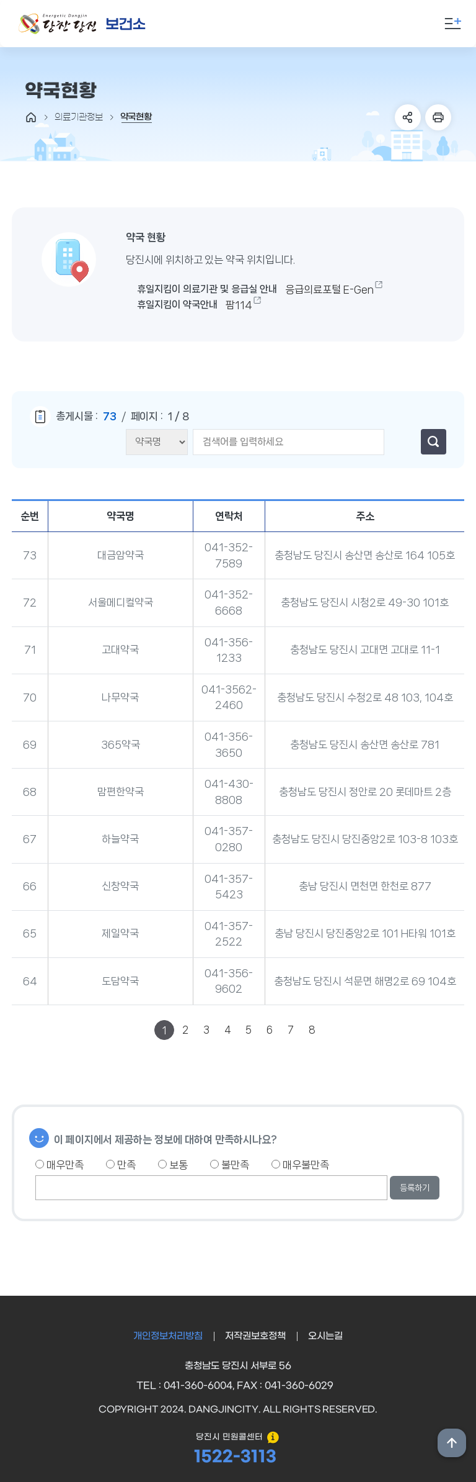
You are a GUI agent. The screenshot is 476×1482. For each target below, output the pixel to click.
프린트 (438, 117)
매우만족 (59, 1164)
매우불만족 (300, 1164)
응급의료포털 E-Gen (329, 289)
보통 (173, 1164)
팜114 (239, 304)
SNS (408, 117)
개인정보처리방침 (168, 1336)
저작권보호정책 (255, 1336)
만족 (121, 1164)
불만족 (229, 1164)
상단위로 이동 (452, 1443)
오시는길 (325, 1336)
